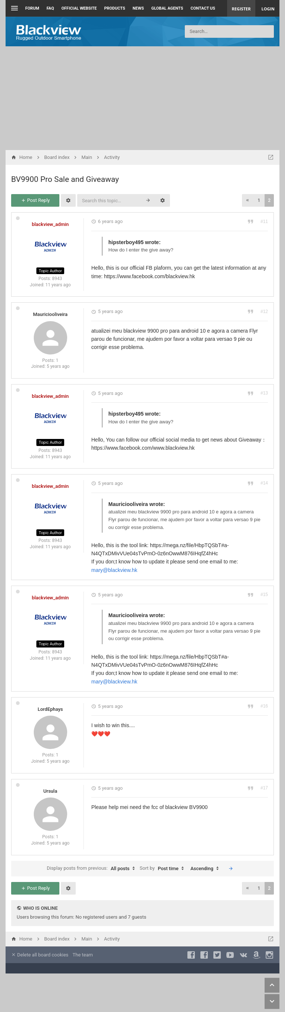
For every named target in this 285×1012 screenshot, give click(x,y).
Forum (32, 8)
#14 (264, 483)
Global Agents (167, 8)
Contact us (203, 8)
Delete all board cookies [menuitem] (39, 954)
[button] (247, 200)
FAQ (50, 8)
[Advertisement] (142, 98)
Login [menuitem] (268, 8)
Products (114, 8)
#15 (264, 594)
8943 (57, 278)
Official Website (79, 8)
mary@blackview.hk (114, 570)
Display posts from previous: (92, 869)
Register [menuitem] (241, 8)
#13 (264, 393)
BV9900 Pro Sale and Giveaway (65, 179)
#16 (264, 706)
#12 (264, 311)
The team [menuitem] (83, 955)
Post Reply (35, 200)
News (138, 8)
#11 (264, 221)
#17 (264, 787)
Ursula (50, 791)
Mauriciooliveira (50, 314)
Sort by (163, 869)
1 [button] (259, 200)
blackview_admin (50, 224)
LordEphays (50, 709)
